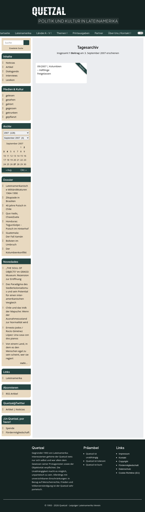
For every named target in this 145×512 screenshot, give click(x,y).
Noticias (10, 62)
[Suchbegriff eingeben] (13, 42)
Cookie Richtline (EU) (129, 473)
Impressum (124, 454)
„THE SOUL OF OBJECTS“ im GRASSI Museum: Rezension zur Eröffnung (17, 273)
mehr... (24, 363)
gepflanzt (11, 116)
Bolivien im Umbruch (12, 242)
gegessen (11, 108)
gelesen (10, 95)
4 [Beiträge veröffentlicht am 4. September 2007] (7, 151)
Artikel (9, 67)
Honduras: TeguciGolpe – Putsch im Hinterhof (17, 225)
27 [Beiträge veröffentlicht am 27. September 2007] (14, 164)
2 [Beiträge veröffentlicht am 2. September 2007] (24, 147)
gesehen (10, 99)
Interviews (12, 75)
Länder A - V (43, 33)
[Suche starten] (26, 42)
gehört (9, 104)
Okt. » (23, 170)
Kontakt (122, 457)
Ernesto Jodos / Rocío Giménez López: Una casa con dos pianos (17, 333)
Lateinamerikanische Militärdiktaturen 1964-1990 (17, 189)
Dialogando (12, 71)
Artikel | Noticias (15, 409)
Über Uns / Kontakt (119, 33)
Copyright (123, 461)
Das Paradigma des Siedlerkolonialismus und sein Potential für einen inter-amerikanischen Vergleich (17, 293)
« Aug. (9, 170)
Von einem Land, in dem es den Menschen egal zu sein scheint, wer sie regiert (17, 351)
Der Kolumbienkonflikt (16, 250)
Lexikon (10, 79)
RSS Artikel (12, 393)
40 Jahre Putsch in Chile (16, 207)
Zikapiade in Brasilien (12, 199)
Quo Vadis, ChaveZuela (12, 215)
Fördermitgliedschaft (17, 432)
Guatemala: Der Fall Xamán (14, 234)
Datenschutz (125, 469)
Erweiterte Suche (16, 48)
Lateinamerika (14, 378)
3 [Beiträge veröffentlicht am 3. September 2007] (4, 151)
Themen (61, 33)
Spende (10, 428)
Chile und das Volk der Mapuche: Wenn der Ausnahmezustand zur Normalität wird (17, 315)
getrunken (12, 112)
